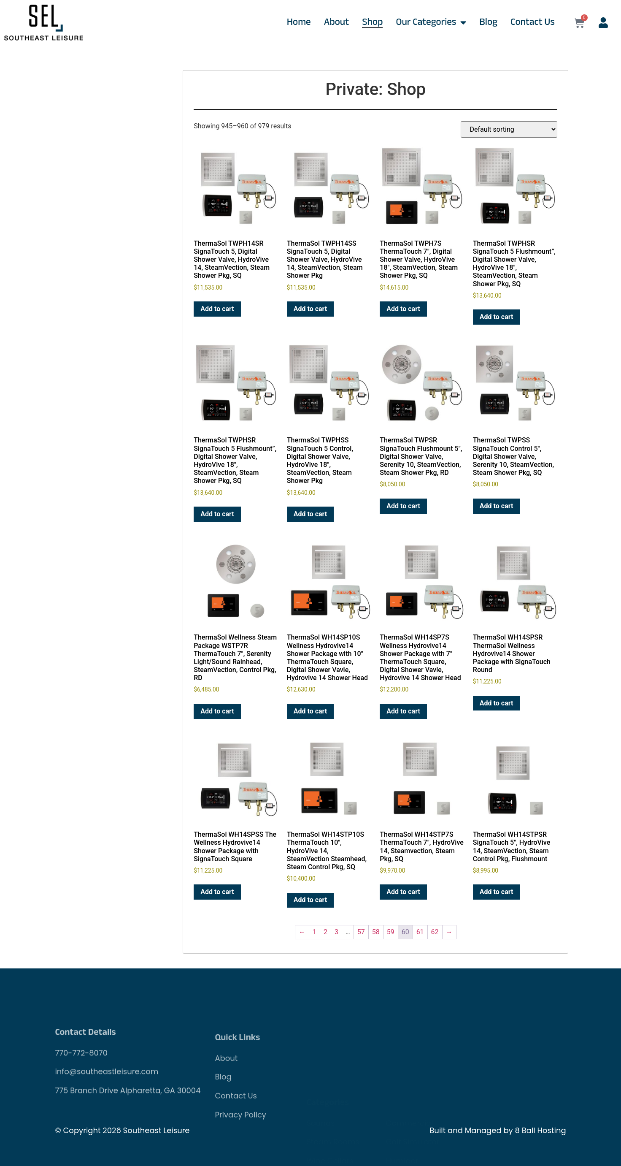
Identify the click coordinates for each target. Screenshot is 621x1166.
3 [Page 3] (336, 932)
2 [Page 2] (325, 932)
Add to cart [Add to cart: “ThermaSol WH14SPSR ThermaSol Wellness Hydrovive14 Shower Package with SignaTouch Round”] (496, 703)
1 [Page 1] (314, 932)
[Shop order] (509, 129)
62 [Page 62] (435, 932)
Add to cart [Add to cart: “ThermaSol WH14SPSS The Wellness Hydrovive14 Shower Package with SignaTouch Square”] (217, 892)
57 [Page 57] (361, 932)
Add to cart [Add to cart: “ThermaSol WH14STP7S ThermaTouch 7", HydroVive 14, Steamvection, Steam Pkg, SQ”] (403, 892)
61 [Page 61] (420, 932)
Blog (488, 22)
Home (299, 22)
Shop (372, 22)
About (336, 22)
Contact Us (532, 22)
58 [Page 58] (376, 932)
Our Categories (431, 22)
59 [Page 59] (390, 932)
